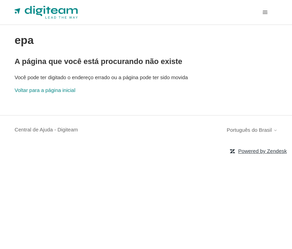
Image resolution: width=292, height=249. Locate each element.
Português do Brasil (252, 130)
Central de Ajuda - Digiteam (46, 129)
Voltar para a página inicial (44, 90)
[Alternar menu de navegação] (265, 12)
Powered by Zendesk (262, 151)
